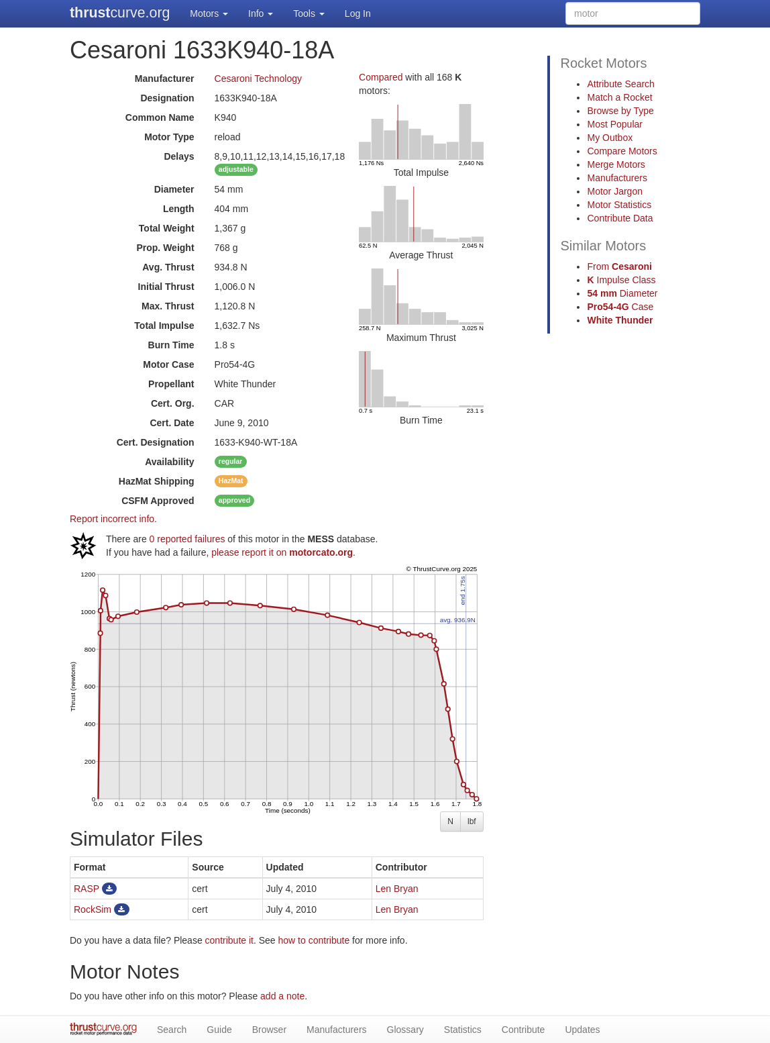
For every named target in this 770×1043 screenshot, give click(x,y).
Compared (380, 77)
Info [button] (260, 13)
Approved (157, 500)
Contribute (523, 1029)
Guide (219, 1029)
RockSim (92, 909)
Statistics (463, 1029)
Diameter (174, 189)
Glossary (405, 1029)
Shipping (157, 481)
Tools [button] (309, 13)
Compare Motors (622, 151)
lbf (472, 821)
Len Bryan (397, 888)
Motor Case (168, 364)
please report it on (282, 552)
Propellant (171, 384)
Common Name (160, 117)
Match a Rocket (619, 97)
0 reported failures (187, 539)
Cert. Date (172, 422)
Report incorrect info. (113, 518)
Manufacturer (165, 78)
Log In (358, 13)
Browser (269, 1029)
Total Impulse (164, 325)
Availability (169, 461)
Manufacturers (617, 177)
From (619, 266)
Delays (179, 156)
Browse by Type (620, 110)
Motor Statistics (619, 204)
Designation (167, 98)
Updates (582, 1029)
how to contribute (314, 940)
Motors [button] (209, 13)
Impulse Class (621, 280)
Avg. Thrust (168, 267)
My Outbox (609, 137)
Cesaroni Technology (258, 78)
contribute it (229, 940)
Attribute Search (620, 84)
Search (171, 1029)
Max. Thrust (168, 306)
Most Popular (614, 124)
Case (620, 306)
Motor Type (169, 137)
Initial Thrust (166, 286)
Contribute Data (620, 218)
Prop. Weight (165, 247)
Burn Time (171, 345)
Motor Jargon (614, 191)
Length (179, 208)
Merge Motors (616, 164)
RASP (86, 888)
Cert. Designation (156, 442)
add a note (282, 996)
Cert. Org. (173, 403)
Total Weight (167, 228)
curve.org (120, 13)
